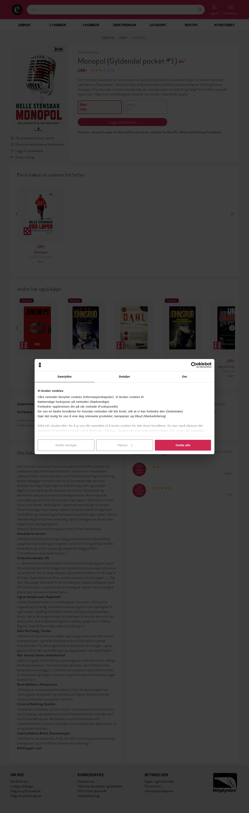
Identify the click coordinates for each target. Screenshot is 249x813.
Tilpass (124, 445)
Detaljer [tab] (124, 376)
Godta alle (183, 445)
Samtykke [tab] (65, 376)
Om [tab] (184, 376)
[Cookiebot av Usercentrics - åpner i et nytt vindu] (193, 365)
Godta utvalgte (66, 445)
